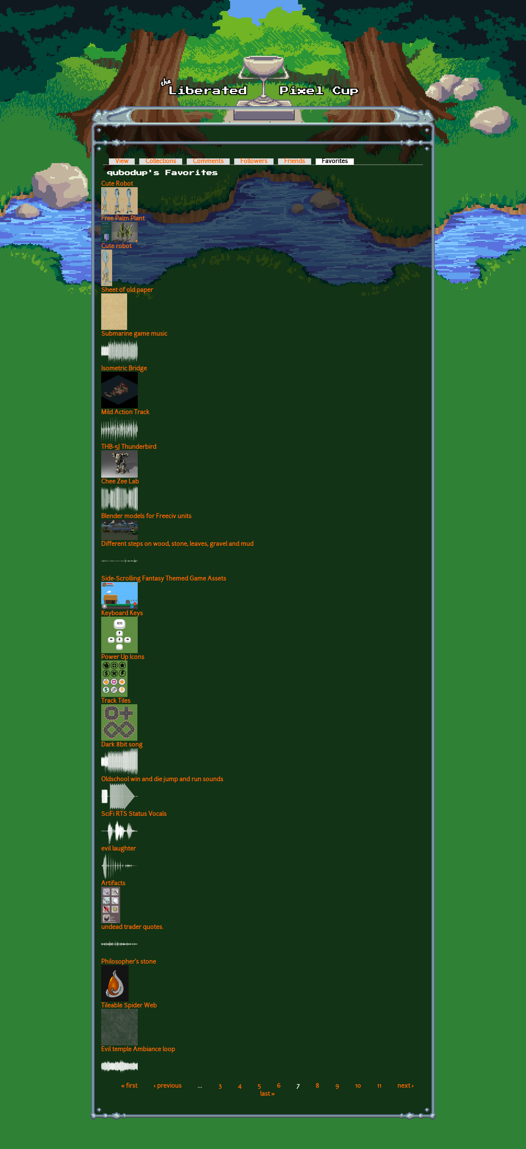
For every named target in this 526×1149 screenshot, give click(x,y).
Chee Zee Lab (120, 482)
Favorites (338, 162)
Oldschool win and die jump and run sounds (162, 780)
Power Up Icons (122, 657)
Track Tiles (115, 701)
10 (358, 1086)
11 (379, 1086)
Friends (294, 162)
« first (129, 1086)
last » (267, 1094)
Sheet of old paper (127, 290)
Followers (253, 162)
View (122, 162)
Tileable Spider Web (129, 1006)
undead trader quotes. (132, 927)
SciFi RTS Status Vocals (134, 814)
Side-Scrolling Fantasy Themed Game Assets (163, 579)
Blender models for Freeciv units (146, 517)
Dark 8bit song (121, 745)
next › (405, 1086)
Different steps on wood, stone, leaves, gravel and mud (177, 544)
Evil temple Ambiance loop (138, 1050)
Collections (160, 162)
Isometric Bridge (124, 369)
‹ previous (167, 1086)
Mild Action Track (125, 413)
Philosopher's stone (128, 962)
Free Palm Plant (123, 219)
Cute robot (116, 247)
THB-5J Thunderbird (128, 447)
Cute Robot (117, 184)
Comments (208, 162)
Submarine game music (134, 334)
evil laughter (118, 849)
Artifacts (113, 884)
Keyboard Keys (122, 614)
